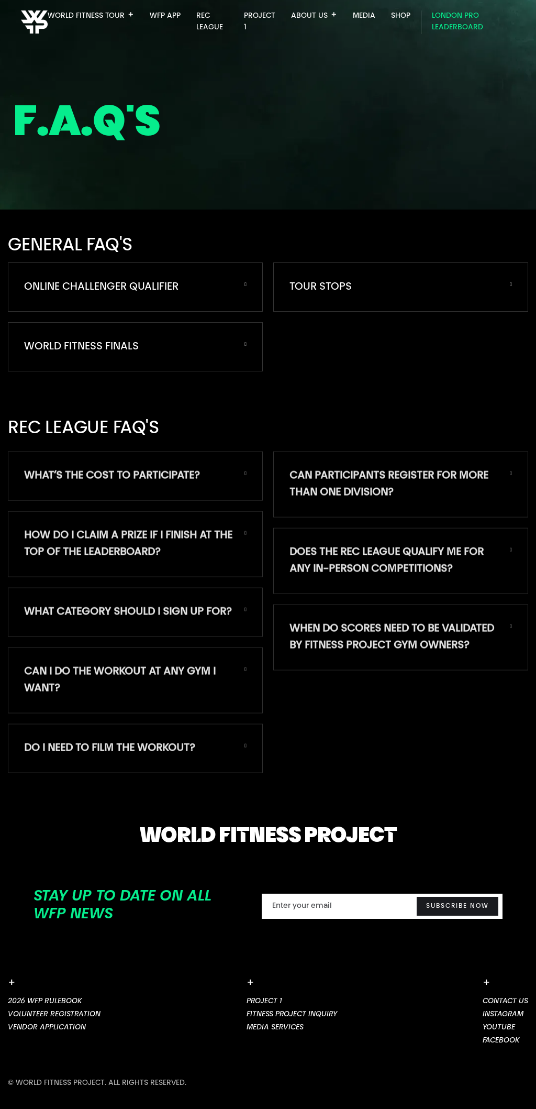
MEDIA (364, 16)
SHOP (400, 16)
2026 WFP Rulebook (45, 1001)
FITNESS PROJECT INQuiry (292, 1014)
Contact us (505, 1001)
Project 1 (264, 1001)
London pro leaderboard (457, 22)
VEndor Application (47, 1027)
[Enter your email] (382, 906)
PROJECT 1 (259, 22)
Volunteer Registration (54, 1014)
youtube (499, 1027)
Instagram (503, 1014)
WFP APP (165, 16)
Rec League (209, 22)
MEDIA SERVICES (275, 1027)
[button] (91, 18)
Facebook (501, 1041)
